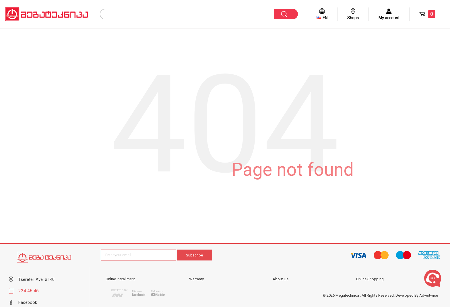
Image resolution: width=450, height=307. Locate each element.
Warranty (196, 279)
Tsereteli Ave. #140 (36, 279)
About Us (280, 279)
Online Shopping (370, 279)
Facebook (27, 302)
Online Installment (120, 279)
